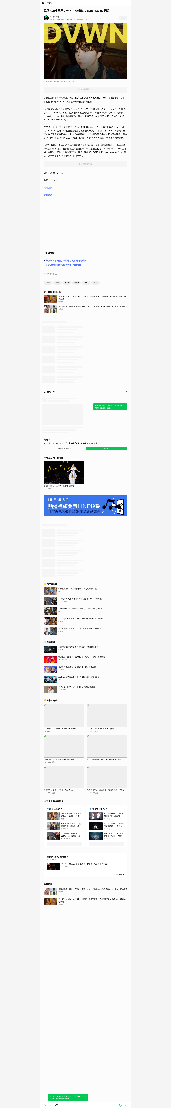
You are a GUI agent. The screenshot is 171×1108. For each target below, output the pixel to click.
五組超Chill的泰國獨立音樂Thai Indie (63, 265)
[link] (50, 1105)
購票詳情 (48, 187)
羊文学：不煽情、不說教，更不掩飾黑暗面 (66, 260)
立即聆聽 (48, 195)
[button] (45, 1105)
